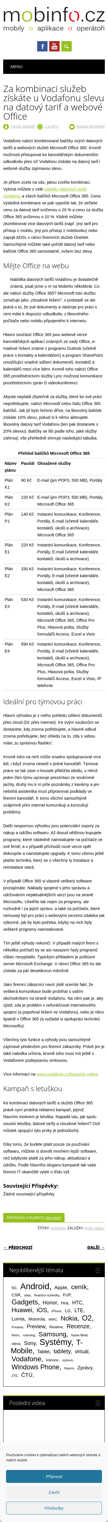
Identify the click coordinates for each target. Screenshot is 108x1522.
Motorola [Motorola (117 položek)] (37, 1319)
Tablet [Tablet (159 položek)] (43, 1351)
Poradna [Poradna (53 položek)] (17, 1327)
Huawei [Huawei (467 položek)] (22, 1310)
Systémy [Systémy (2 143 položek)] (55, 1342)
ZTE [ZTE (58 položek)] (15, 1375)
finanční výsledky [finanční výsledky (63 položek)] (46, 1295)
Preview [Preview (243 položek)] (36, 1326)
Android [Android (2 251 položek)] (34, 1286)
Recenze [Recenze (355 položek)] (78, 1326)
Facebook (42, 46)
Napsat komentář (90, 126)
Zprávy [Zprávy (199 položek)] (84, 1368)
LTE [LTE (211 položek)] (79, 1310)
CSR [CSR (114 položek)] (16, 1295)
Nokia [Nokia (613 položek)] (68, 1318)
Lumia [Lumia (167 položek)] (18, 1318)
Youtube (54, 46)
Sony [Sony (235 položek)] (29, 1343)
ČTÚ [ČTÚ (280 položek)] (27, 1375)
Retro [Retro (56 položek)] (15, 1335)
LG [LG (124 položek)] (68, 1310)
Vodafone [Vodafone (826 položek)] (26, 1359)
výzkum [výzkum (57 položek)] (67, 1360)
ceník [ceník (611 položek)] (79, 1287)
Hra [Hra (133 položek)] (64, 1302)
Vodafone (58, 1228)
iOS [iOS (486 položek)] (42, 1310)
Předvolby (54, 1508)
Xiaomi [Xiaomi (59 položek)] (69, 1368)
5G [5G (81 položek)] (14, 1288)
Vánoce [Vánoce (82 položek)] (52, 1360)
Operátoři (53, 1217)
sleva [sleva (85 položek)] (16, 1343)
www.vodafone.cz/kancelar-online (67, 1074)
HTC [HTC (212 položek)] (77, 1303)
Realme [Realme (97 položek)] (56, 1327)
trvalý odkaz (94, 1228)
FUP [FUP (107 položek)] (67, 1295)
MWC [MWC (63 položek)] (53, 1319)
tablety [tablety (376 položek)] (62, 1351)
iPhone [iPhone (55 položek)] (56, 1311)
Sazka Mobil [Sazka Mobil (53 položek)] (79, 1335)
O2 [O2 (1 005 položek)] (87, 1318)
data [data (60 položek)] (27, 1295)
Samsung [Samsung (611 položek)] (53, 1334)
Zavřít (53, 1492)
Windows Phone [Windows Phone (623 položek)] (35, 1367)
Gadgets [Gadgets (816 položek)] (25, 1302)
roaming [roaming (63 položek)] (29, 1335)
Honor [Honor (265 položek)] (50, 1303)
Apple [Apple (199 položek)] (60, 1287)
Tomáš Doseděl (23, 126)
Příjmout (54, 1476)
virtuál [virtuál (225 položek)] (81, 1351)
